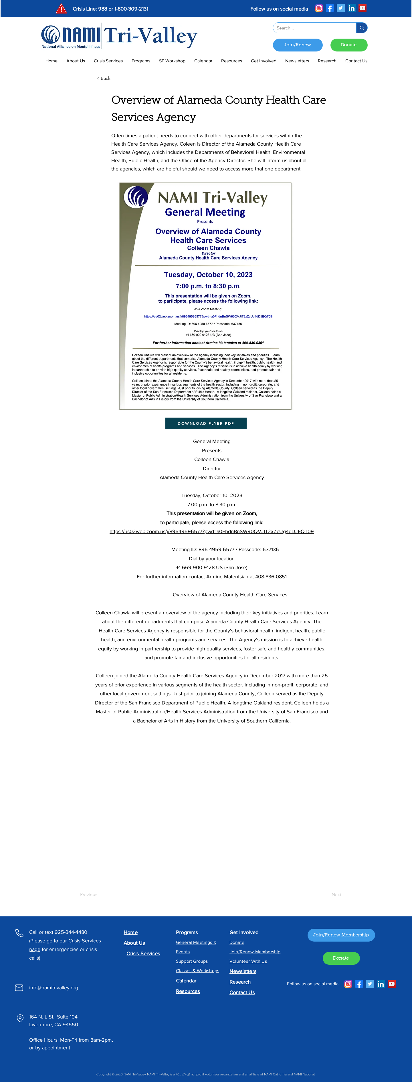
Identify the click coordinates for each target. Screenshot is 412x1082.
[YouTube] (362, 8)
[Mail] (19, 987)
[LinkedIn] (352, 8)
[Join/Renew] (298, 45)
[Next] (327, 894)
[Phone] (19, 933)
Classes (183, 970)
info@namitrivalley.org (53, 987)
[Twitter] (341, 8)
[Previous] (99, 894)
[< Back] (115, 78)
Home (131, 932)
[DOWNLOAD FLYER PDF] (206, 423)
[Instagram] (319, 8)
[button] (140, 60)
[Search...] (310, 28)
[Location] (20, 1018)
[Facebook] (330, 8)
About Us (134, 943)
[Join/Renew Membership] (341, 935)
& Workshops (205, 970)
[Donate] (349, 45)
